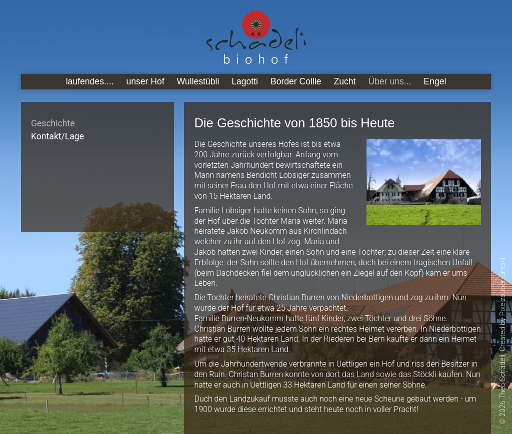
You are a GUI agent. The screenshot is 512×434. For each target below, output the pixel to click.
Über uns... (389, 81)
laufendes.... (90, 81)
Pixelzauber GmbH (502, 287)
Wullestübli (198, 81)
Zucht (345, 81)
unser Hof (145, 81)
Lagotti (245, 81)
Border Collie (296, 81)
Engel (435, 81)
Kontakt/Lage (57, 136)
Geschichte (53, 123)
